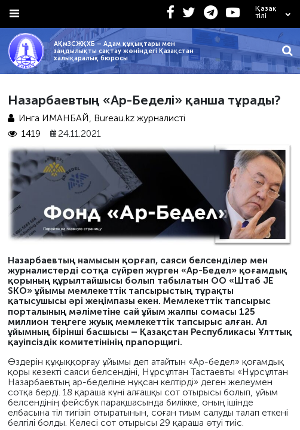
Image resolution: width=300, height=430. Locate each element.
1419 (24, 133)
